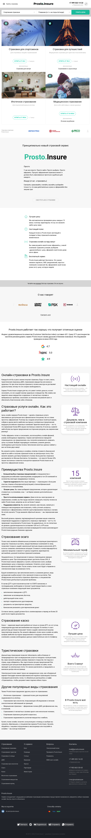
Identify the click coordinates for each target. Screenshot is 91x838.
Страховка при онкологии (9, 764)
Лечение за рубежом (67, 121)
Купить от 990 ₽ (20, 117)
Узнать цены (80, 12)
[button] (21, 131)
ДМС (3, 760)
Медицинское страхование (67, 101)
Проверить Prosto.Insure (54, 752)
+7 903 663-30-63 (76, 768)
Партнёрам (27, 768)
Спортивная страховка (8, 748)
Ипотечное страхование (23, 101)
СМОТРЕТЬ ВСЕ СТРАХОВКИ (45, 200)
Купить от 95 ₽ (64, 61)
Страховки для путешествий (67, 49)
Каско (3, 771)
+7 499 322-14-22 (76, 759)
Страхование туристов (8, 752)
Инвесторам (28, 771)
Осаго (3, 768)
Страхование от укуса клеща (67, 68)
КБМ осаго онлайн (52, 760)
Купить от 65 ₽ (19, 61)
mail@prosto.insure (76, 749)
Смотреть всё (46, 315)
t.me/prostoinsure (76, 780)
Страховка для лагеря (23, 68)
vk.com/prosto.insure (12, 811)
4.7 (48, 346)
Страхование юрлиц (8, 783)
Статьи (26, 756)
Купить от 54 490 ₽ (67, 113)
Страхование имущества (9, 779)
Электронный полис (52, 748)
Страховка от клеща (8, 756)
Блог (25, 748)
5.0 (50, 353)
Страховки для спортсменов (23, 49)
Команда (27, 752)
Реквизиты (50, 756)
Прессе (26, 764)
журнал (38, 283)
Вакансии (27, 760)
